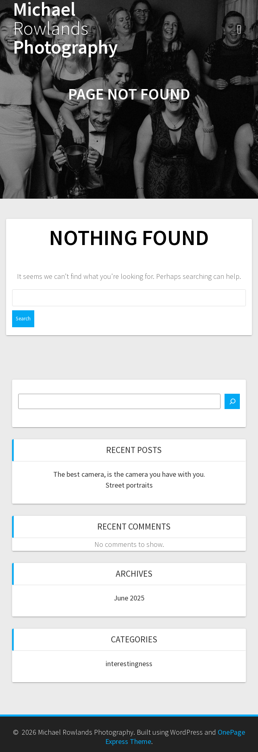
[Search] (232, 401)
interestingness (129, 663)
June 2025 (129, 597)
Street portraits (129, 485)
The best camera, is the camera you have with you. (129, 474)
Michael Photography (65, 28)
